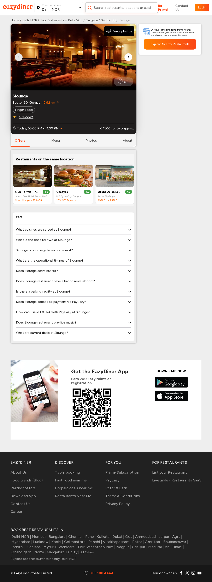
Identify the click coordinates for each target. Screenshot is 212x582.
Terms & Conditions (122, 496)
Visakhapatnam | (116, 541)
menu (55, 140)
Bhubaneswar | (175, 541)
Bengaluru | (57, 536)
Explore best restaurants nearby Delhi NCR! (44, 559)
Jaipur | (164, 536)
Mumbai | (39, 536)
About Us (19, 472)
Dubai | (118, 536)
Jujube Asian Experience (110, 191)
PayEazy (112, 480)
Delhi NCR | (21, 536)
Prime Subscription (122, 472)
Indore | (18, 547)
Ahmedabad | (146, 536)
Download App (23, 496)
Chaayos (62, 191)
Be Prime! (163, 8)
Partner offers (23, 488)
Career (17, 511)
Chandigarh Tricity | (28, 552)
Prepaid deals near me (74, 488)
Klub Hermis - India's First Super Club (27, 191)
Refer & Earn (116, 488)
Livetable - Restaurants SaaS (176, 480)
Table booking (67, 472)
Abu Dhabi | (174, 547)
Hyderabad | (21, 541)
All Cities (86, 552)
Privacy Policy (117, 503)
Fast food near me (71, 480)
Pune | (90, 536)
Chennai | (75, 536)
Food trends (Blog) (27, 480)
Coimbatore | (75, 541)
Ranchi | (95, 541)
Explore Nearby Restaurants (170, 44)
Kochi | (57, 541)
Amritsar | (153, 541)
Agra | (176, 536)
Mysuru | (50, 547)
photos (91, 140)
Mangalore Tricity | (62, 552)
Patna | (137, 541)
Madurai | (155, 547)
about (127, 140)
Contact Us (181, 8)
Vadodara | (67, 547)
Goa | (129, 536)
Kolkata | (104, 536)
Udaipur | (139, 547)
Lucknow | (41, 541)
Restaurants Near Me (73, 496)
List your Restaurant (169, 472)
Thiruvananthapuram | (96, 547)
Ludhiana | (34, 547)
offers (20, 140)
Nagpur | (123, 547)
